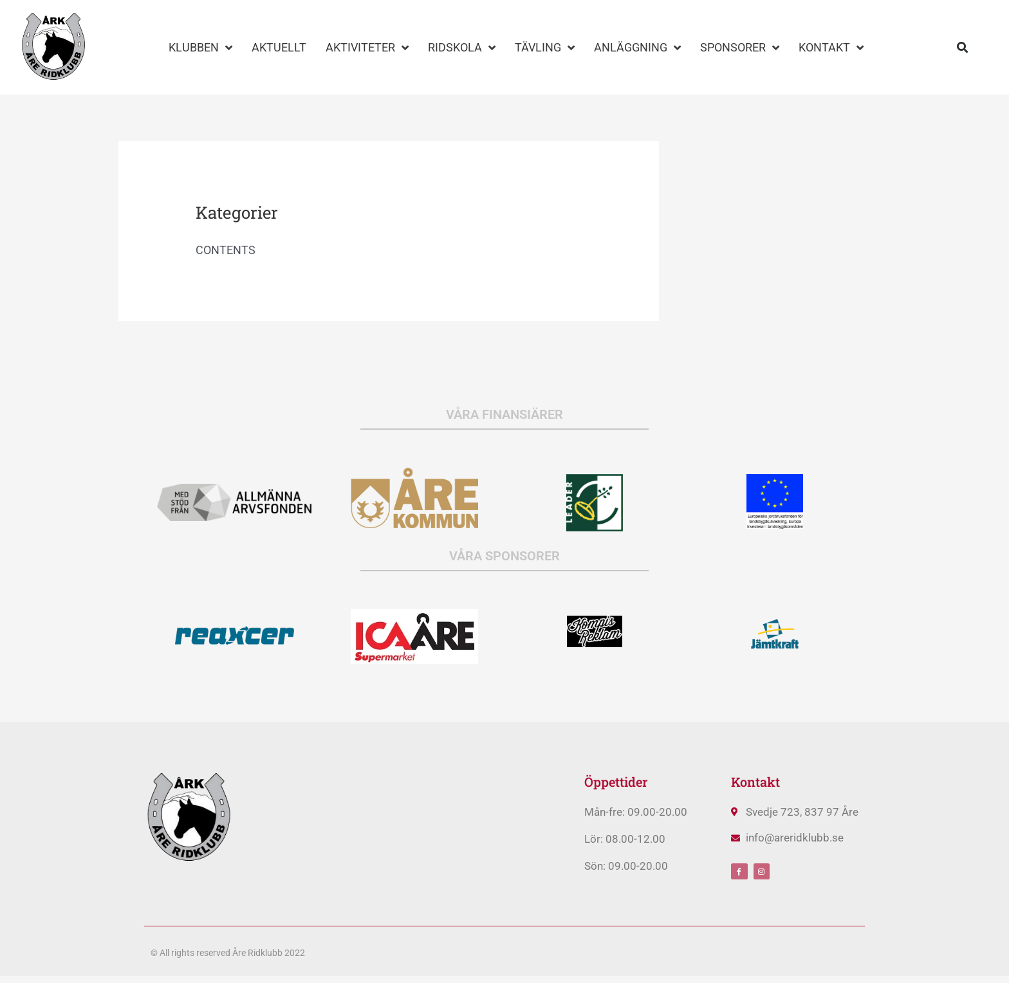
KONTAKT (831, 47)
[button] (963, 47)
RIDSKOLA (461, 47)
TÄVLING (545, 47)
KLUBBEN (200, 47)
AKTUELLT (279, 47)
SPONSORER (739, 47)
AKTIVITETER (367, 47)
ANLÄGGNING (637, 47)
